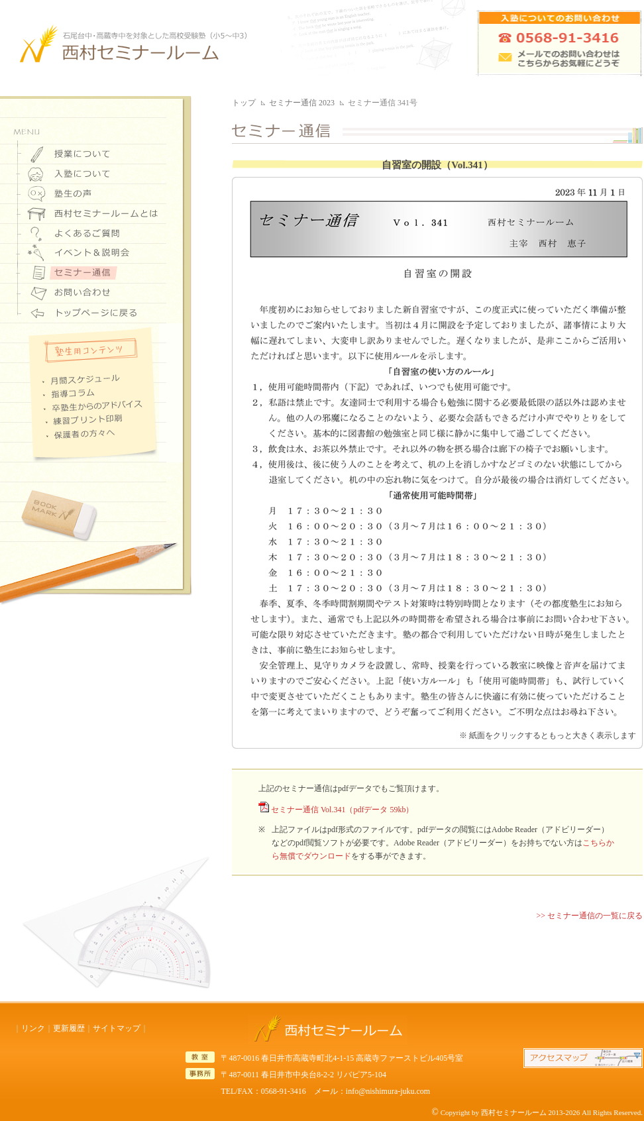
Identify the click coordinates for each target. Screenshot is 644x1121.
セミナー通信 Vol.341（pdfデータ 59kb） (342, 809)
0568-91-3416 (283, 1091)
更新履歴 (69, 1028)
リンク (33, 1028)
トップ (244, 102)
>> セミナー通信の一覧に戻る (589, 915)
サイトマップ (116, 1028)
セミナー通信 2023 (302, 102)
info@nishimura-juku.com (388, 1091)
